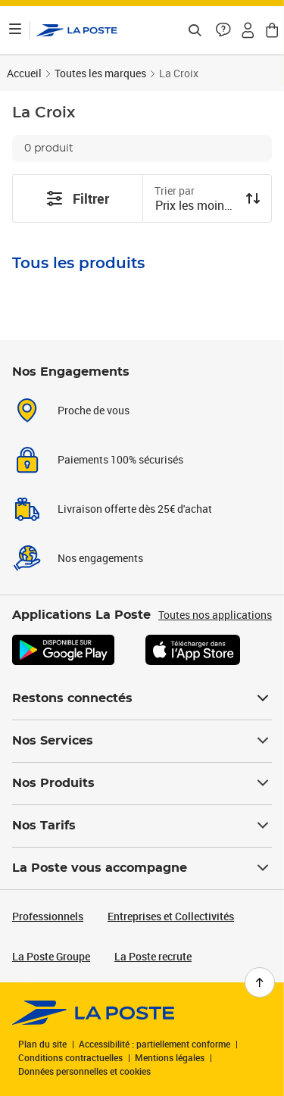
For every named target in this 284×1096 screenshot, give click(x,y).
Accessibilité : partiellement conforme (154, 1044)
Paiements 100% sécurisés (120, 459)
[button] (223, 30)
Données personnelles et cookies (84, 1071)
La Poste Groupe (51, 956)
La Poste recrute (153, 956)
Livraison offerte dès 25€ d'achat (135, 508)
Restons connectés (142, 698)
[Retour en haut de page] (260, 982)
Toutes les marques (100, 73)
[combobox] (195, 206)
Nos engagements (100, 558)
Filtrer (77, 198)
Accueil (24, 73)
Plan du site (42, 1044)
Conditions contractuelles (70, 1057)
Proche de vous (94, 410)
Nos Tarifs (142, 826)
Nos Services (142, 741)
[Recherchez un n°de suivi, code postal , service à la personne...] (194, 30)
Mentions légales (169, 1057)
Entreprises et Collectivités (171, 916)
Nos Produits (142, 783)
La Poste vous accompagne (142, 868)
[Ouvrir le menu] (15, 30)
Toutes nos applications (215, 614)
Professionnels (47, 916)
